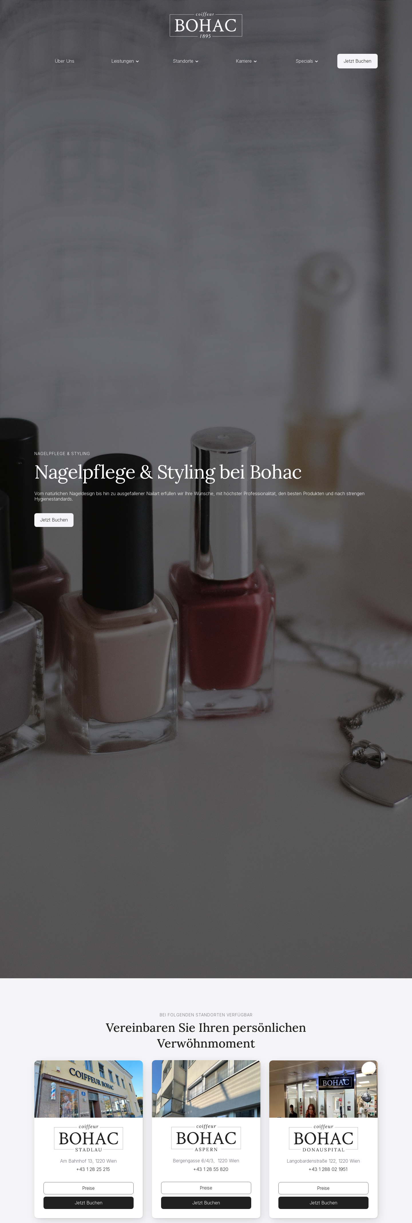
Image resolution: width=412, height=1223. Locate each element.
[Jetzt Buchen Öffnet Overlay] (88, 1188)
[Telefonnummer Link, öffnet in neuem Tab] (88, 1169)
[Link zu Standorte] (357, 61)
